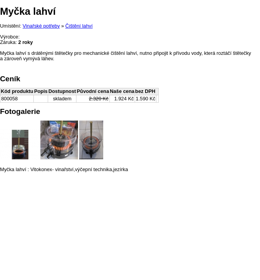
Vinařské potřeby (41, 26)
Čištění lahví (78, 26)
